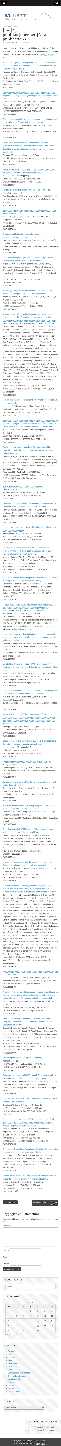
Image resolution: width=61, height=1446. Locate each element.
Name (6, 1251)
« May (7, 1334)
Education (12, 1382)
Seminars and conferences (19, 1373)
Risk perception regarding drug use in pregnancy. (23, 486)
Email (5, 1257)
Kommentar (8, 1226)
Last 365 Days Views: (39, 1430)
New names (13, 1363)
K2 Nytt (29, 1441)
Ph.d (10, 1367)
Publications (12, 26)
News (5, 26)
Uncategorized (14, 1379)
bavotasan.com (41, 1443)
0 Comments (25, 43)
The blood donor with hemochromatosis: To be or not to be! (27, 190)
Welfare (11, 1388)
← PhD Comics (10, 1202)
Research (12, 1351)
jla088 (7, 43)
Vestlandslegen (14, 1391)
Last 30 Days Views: (38, 1427)
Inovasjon (12, 1357)
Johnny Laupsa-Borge (23, 629)
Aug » (14, 1334)
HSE (10, 1354)
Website (6, 1263)
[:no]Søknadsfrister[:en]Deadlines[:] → (45, 1203)
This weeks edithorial (16, 1376)
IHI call (11, 1385)
